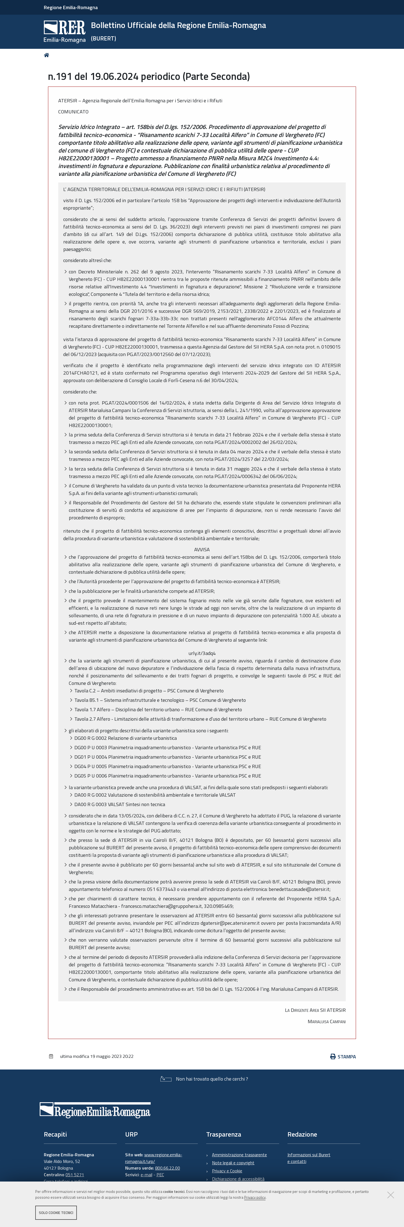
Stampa (343, 1056)
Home (47, 55)
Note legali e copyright (233, 1162)
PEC (160, 1174)
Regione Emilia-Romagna (71, 7)
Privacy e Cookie (227, 1170)
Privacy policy (255, 1197)
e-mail (146, 1174)
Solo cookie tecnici (56, 1212)
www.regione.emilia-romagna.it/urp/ (153, 1158)
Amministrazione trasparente (239, 1154)
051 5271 (74, 1174)
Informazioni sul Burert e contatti (308, 1158)
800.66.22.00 (167, 1168)
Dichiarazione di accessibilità (238, 1178)
